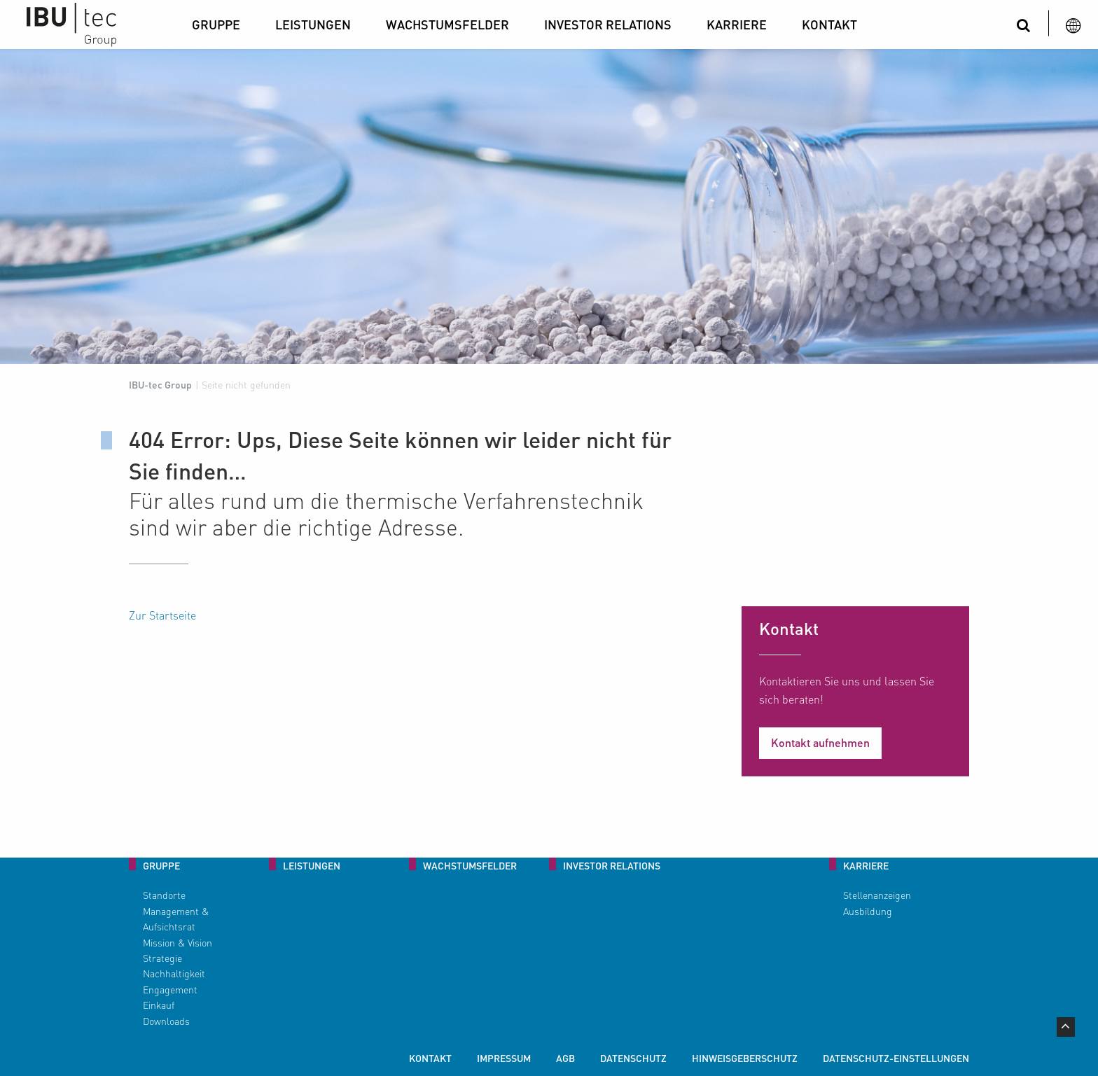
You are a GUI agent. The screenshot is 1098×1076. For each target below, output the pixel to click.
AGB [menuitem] (565, 1058)
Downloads (166, 1020)
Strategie (162, 957)
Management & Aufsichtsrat (176, 918)
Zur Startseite (162, 615)
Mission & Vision (177, 942)
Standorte (164, 894)
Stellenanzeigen (877, 894)
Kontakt (829, 24)
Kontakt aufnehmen (820, 742)
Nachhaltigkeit (174, 973)
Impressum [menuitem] (504, 1058)
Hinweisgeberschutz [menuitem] (745, 1058)
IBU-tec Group (160, 384)
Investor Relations (608, 24)
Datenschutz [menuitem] (633, 1058)
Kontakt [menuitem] (430, 1058)
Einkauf (158, 1004)
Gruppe (216, 24)
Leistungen (313, 24)
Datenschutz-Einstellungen (896, 1058)
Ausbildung (867, 910)
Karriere (737, 24)
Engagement (170, 989)
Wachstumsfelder (447, 24)
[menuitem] (219, 24)
